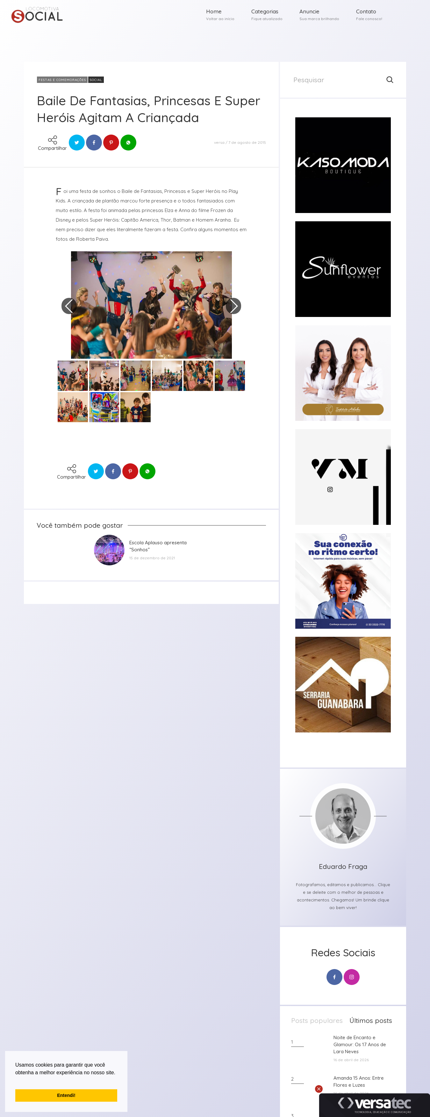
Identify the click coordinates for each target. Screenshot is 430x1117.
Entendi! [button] (66, 1095)
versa (219, 142)
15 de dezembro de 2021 (152, 557)
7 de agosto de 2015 (247, 142)
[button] (16, 1081)
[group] (343, 165)
